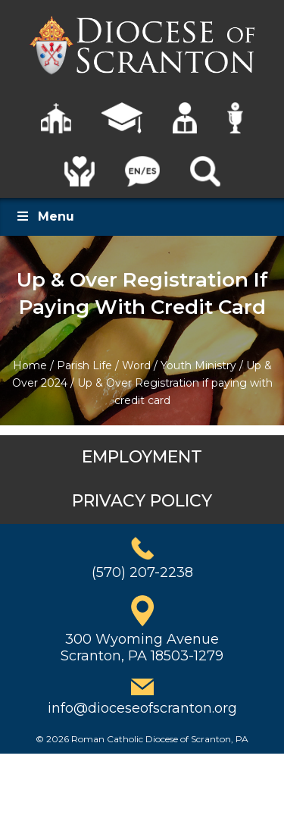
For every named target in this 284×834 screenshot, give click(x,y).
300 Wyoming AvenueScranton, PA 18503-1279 (142, 647)
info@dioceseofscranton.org (142, 708)
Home (30, 365)
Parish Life (84, 365)
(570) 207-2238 (142, 572)
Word (136, 365)
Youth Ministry (198, 365)
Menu (44, 216)
